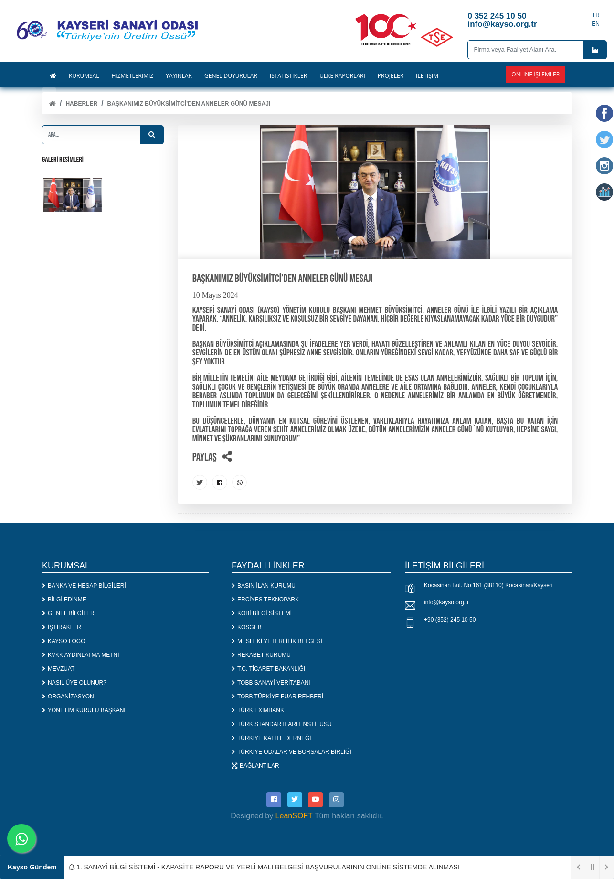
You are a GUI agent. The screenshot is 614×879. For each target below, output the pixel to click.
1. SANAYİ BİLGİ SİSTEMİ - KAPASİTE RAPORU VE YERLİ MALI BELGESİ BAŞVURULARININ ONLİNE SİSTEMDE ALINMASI (264, 867)
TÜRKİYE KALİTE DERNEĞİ (271, 737)
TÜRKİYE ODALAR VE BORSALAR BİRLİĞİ (291, 751)
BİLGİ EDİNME (64, 599)
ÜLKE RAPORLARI (342, 76)
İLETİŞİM (427, 76)
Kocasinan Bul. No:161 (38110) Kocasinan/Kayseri (488, 585)
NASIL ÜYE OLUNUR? (74, 682)
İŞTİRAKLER (61, 626)
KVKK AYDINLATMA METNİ (80, 654)
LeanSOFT (294, 815)
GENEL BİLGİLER (68, 613)
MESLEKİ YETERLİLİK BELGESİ (277, 640)
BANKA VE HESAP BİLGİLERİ (84, 585)
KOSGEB (247, 626)
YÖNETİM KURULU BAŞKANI (84, 710)
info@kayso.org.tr (446, 602)
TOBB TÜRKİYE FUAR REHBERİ (277, 696)
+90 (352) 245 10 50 (450, 619)
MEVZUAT (58, 668)
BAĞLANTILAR (255, 765)
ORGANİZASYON (68, 696)
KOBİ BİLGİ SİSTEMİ (262, 613)
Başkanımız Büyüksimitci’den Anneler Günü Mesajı (189, 103)
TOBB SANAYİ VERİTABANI (271, 682)
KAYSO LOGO (63, 640)
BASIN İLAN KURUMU (264, 585)
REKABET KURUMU (261, 654)
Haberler (81, 103)
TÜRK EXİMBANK (258, 710)
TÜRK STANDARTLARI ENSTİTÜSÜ (282, 723)
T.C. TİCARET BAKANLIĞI (268, 668)
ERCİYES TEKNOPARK (265, 599)
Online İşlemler (535, 74)
